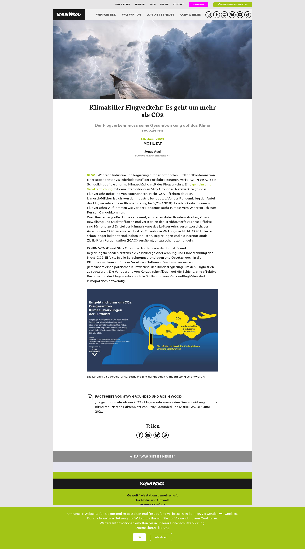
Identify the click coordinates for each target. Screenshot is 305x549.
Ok (139, 538)
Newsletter (122, 4)
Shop (152, 4)
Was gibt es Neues (160, 14)
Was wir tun (131, 14)
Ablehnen (161, 538)
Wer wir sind (106, 14)
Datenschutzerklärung (152, 529)
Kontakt (178, 4)
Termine (140, 4)
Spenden (198, 4)
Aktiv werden (190, 14)
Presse (164, 4)
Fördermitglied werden (232, 4)
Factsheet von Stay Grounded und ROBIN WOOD (138, 396)
